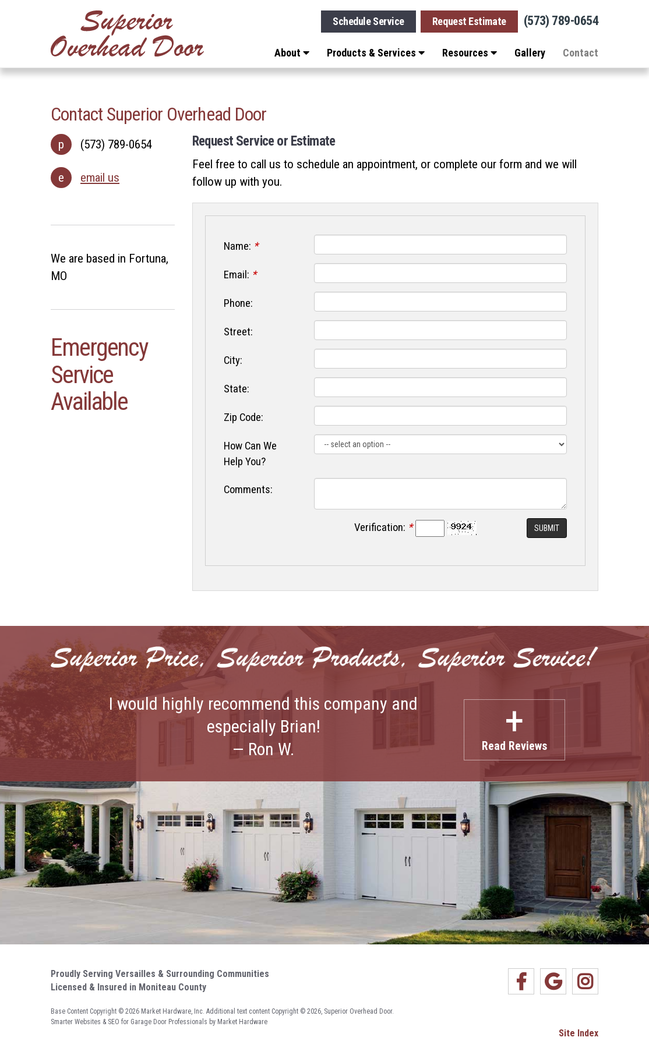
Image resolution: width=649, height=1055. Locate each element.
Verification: (383, 527)
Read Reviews (514, 726)
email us (99, 178)
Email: (240, 274)
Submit (546, 528)
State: (236, 389)
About (291, 53)
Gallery (529, 53)
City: (233, 360)
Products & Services (376, 53)
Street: (238, 331)
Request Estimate (469, 21)
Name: (241, 246)
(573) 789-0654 (561, 21)
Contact (580, 53)
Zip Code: (243, 417)
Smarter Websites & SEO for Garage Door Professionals (129, 1022)
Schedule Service (368, 21)
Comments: (248, 489)
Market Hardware (242, 1022)
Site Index (578, 1033)
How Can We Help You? (250, 454)
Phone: (238, 303)
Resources (469, 53)
